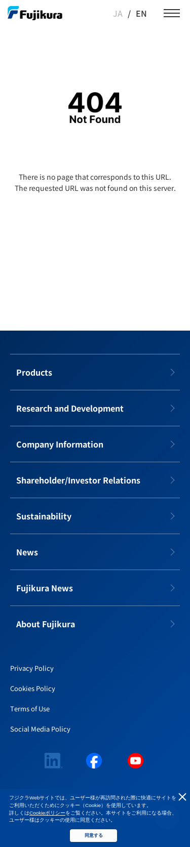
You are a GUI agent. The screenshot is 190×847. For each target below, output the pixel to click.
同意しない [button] (182, 797)
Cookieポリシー (47, 813)
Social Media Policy (40, 729)
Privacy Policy (32, 668)
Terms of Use (30, 708)
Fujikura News (44, 588)
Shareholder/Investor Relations (78, 480)
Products (34, 372)
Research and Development (70, 408)
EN (141, 13)
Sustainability (43, 516)
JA (118, 13)
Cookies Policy (32, 688)
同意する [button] (94, 835)
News (27, 552)
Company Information (59, 444)
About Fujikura (45, 624)
